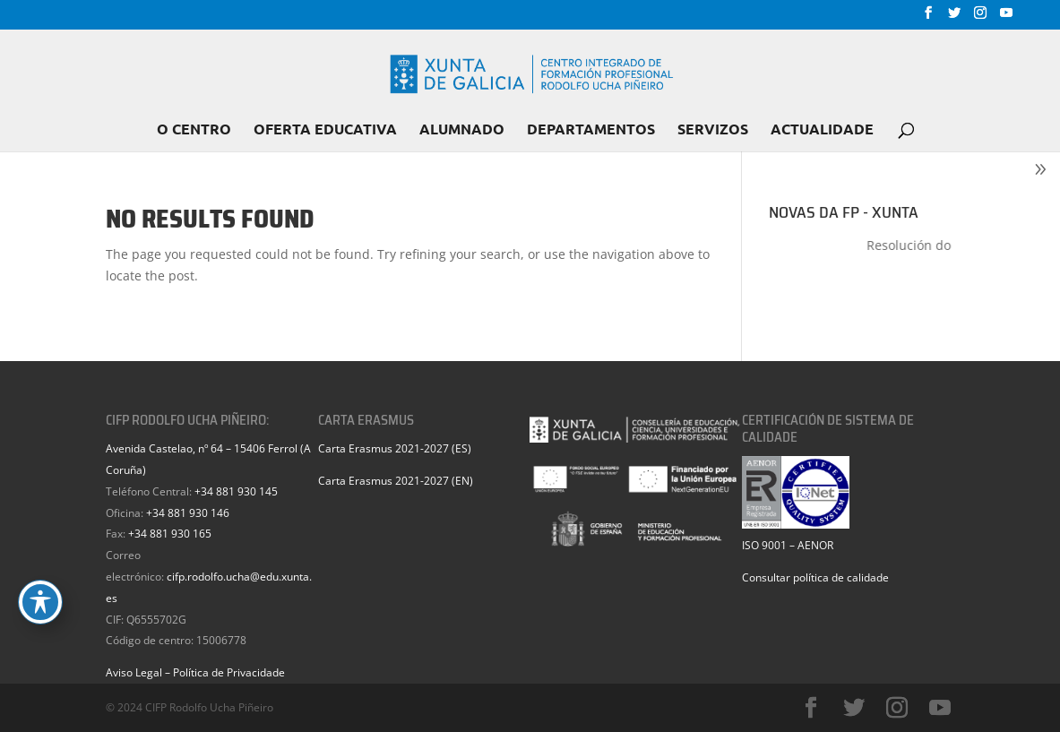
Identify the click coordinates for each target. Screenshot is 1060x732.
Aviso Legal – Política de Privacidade (195, 672)
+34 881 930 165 (169, 533)
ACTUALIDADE (822, 130)
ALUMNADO (461, 130)
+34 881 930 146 (187, 513)
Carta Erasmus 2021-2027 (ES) (394, 448)
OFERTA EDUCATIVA (325, 130)
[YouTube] (1006, 18)
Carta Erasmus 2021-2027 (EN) (395, 480)
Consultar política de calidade (815, 577)
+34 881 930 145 (236, 491)
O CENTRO (194, 130)
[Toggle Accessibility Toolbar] (40, 602)
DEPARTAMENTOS (591, 130)
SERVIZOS (712, 130)
